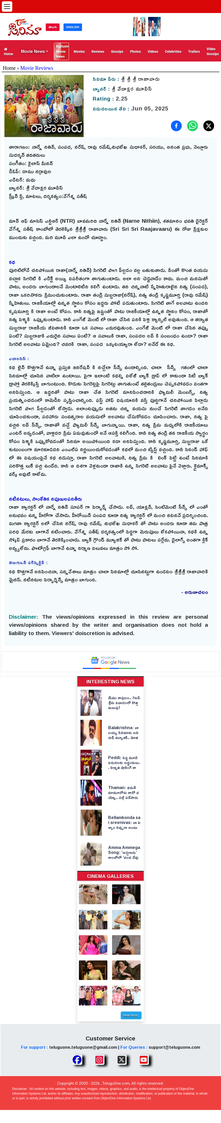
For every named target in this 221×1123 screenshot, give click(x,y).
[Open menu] (7, 6)
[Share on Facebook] (176, 126)
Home (8, 51)
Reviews (97, 51)
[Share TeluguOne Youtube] (143, 1059)
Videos (153, 51)
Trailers (194, 51)
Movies (79, 51)
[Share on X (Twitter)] (209, 126)
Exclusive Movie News (62, 51)
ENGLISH (72, 27)
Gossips (117, 51)
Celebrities (173, 51)
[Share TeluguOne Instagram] (99, 1059)
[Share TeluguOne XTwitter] (121, 1059)
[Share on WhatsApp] (192, 126)
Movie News (33, 51)
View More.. (131, 1015)
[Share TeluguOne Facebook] (77, 1059)
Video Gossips (213, 51)
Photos (135, 51)
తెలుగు (53, 27)
